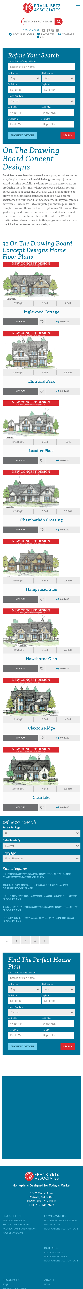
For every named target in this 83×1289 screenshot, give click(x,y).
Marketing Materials (55, 1256)
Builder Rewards (53, 1252)
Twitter (52, 30)
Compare (68, 34)
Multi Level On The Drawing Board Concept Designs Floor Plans (35, 886)
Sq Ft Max (46, 84)
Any (13, 78)
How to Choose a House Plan (60, 1220)
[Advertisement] (41, 1117)
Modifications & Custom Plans (20, 1228)
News (47, 1284)
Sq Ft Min (12, 84)
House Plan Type (15, 96)
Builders (51, 1247)
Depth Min (13, 118)
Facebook (48, 30)
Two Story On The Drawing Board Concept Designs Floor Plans (40, 908)
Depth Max (46, 118)
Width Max (46, 107)
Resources (11, 1279)
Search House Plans (14, 1220)
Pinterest (43, 30)
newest (9, 846)
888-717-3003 (31, 30)
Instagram (57, 30)
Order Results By (11, 840)
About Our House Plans (16, 1224)
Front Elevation (14, 858)
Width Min (13, 107)
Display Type (9, 853)
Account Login (23, 34)
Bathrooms (47, 73)
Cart (43, 37)
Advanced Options (22, 135)
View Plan (20, 321)
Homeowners (54, 1216)
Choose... (16, 101)
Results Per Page (11, 827)
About (49, 1279)
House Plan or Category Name (22, 61)
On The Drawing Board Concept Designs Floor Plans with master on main (37, 875)
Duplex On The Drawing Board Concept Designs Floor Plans (38, 919)
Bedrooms (13, 73)
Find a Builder (52, 1224)
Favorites (47, 34)
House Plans (12, 1216)
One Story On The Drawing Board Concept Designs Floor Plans (40, 897)
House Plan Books (13, 1233)
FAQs (5, 1284)
